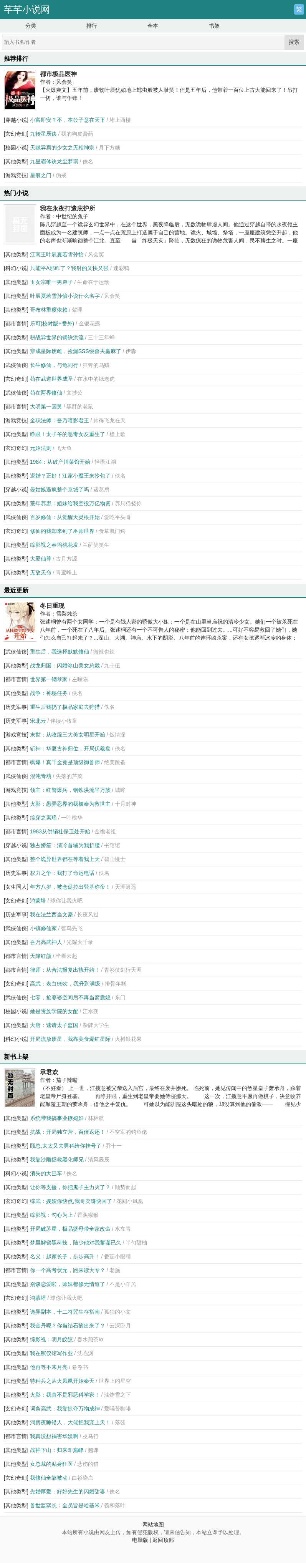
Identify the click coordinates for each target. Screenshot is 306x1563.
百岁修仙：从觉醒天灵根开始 (65, 517)
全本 (152, 26)
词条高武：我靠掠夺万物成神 (65, 1408)
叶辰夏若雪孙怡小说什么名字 (65, 296)
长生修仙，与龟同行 (54, 365)
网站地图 (153, 1525)
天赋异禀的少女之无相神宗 (62, 147)
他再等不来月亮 (49, 1367)
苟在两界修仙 (46, 393)
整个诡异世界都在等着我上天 (65, 859)
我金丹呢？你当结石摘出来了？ (67, 1325)
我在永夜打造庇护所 (67, 208)
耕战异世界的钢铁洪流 (57, 337)
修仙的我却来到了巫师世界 (62, 531)
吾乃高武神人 (46, 942)
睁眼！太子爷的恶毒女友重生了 (67, 434)
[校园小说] (16, 147)
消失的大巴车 (46, 1173)
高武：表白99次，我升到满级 (65, 984)
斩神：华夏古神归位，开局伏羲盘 (70, 748)
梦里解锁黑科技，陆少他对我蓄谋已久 (75, 1242)
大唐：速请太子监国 (54, 1025)
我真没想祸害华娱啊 (54, 1436)
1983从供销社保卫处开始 (60, 831)
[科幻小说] (16, 268)
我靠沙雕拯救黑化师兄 (57, 1159)
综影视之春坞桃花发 (54, 545)
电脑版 (140, 1540)
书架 (214, 26)
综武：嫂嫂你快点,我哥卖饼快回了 (71, 1201)
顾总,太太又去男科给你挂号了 (65, 1146)
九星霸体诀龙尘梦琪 (54, 161)
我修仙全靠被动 (49, 1478)
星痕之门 (40, 175)
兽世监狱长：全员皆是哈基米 (65, 1505)
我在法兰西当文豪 (51, 914)
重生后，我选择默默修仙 (59, 652)
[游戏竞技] (16, 175)
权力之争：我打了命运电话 (62, 873)
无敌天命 (40, 572)
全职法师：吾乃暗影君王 (59, 420)
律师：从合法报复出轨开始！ (65, 970)
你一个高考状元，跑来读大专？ (67, 1270)
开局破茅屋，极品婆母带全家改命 (70, 1229)
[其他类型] (16, 161)
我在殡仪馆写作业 (51, 1353)
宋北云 (38, 721)
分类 (30, 26)
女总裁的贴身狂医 (51, 1464)
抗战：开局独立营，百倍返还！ (67, 1132)
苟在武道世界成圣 (51, 379)
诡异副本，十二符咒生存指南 (65, 1312)
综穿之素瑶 (43, 818)
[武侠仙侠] (16, 365)
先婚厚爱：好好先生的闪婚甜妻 (67, 1491)
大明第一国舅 (46, 406)
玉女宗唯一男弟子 (51, 282)
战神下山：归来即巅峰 (57, 1450)
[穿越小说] (16, 120)
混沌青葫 (40, 776)
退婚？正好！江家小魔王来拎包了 (70, 476)
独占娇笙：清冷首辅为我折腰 (65, 845)
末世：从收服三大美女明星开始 (67, 735)
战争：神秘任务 (49, 693)
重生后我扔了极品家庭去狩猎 (65, 707)
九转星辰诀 (43, 134)
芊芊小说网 (27, 9)
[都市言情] (16, 323)
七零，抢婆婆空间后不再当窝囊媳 (70, 997)
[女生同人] (16, 887)
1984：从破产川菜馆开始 (60, 462)
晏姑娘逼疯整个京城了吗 (59, 489)
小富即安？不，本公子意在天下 (67, 120)
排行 (91, 26)
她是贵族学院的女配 (54, 1011)
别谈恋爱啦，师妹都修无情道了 (67, 1284)
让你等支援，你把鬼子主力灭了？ (70, 1187)
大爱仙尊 (40, 559)
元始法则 (40, 448)
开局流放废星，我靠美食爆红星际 (70, 1039)
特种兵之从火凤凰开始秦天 (62, 1381)
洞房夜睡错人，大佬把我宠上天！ (70, 1422)
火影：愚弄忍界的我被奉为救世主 (70, 804)
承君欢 (49, 1072)
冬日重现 (52, 605)
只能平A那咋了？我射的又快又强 (69, 268)
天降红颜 (40, 956)
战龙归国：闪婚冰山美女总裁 (65, 665)
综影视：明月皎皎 (51, 1339)
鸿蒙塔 (38, 901)
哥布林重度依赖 (49, 310)
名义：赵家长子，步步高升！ (65, 1256)
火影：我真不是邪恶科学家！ (65, 1395)
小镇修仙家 (43, 928)
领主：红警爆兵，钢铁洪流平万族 (70, 790)
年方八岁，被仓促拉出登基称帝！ (70, 887)
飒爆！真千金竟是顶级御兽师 (65, 762)
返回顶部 (163, 1540)
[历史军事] (16, 707)
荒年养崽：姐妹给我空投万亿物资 (70, 503)
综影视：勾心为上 (51, 1215)
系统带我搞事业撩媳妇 (57, 1118)
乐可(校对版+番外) (52, 323)
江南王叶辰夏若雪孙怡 (57, 254)
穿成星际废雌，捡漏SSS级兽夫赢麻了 (75, 351)
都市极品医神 (58, 73)
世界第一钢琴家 (49, 679)
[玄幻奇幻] (16, 134)
